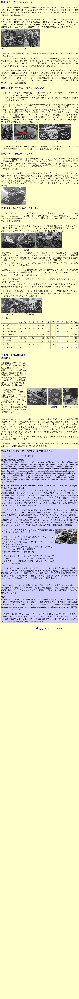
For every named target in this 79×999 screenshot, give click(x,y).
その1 (39, 628)
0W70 (48, 628)
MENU (60, 628)
